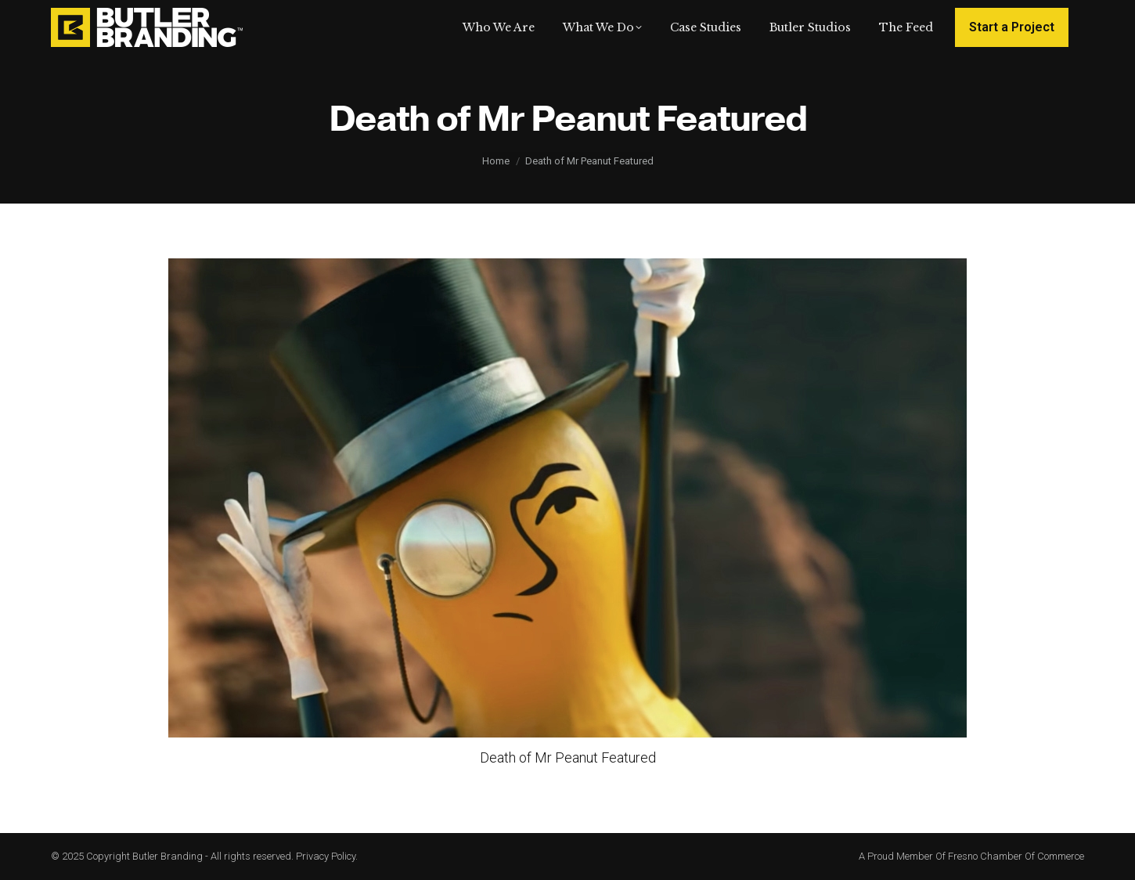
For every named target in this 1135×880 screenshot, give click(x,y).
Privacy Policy (325, 856)
